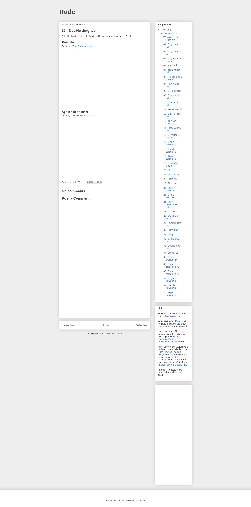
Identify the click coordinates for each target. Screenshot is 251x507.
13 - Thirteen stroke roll (169, 122)
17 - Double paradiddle (169, 150)
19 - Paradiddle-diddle (171, 164)
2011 (164, 29)
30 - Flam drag (170, 230)
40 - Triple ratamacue (169, 293)
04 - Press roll (170, 65)
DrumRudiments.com (83, 46)
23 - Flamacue (170, 183)
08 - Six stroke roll (172, 91)
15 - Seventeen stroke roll (171, 136)
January (168, 33)
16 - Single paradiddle (169, 143)
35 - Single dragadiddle (170, 258)
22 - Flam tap (170, 179)
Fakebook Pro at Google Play (172, 364)
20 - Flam (168, 170)
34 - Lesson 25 (170, 253)
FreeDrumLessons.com (84, 115)
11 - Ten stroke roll (172, 109)
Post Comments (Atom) (111, 333)
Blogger (141, 500)
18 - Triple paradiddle (169, 157)
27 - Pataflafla (170, 211)
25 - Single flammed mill (170, 196)
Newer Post (68, 325)
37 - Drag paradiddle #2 (171, 272)
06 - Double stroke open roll (172, 78)
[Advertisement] (105, 295)
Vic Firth (176, 321)
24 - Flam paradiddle (169, 189)
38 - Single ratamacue (169, 279)
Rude (67, 11)
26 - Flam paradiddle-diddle (170, 204)
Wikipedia (175, 316)
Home (105, 325)
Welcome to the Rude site (171, 38)
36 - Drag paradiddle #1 (171, 265)
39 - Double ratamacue (169, 286)
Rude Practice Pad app (169, 352)
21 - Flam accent (171, 174)
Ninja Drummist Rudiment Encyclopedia (168, 339)
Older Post (142, 325)
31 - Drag (168, 234)
